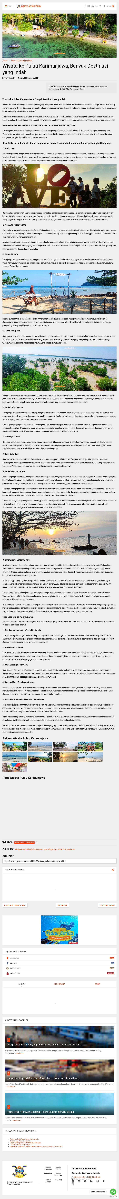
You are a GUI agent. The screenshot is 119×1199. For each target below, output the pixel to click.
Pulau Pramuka (58, 1174)
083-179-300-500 (94, 1177)
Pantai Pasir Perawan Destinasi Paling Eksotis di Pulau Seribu (40, 1111)
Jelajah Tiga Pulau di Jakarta (20, 1141)
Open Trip (58, 1180)
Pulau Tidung (58, 1168)
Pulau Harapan (48, 1168)
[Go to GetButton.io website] (113, 1196)
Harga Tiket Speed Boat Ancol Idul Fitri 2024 (25, 1143)
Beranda (62, 905)
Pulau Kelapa (48, 1181)
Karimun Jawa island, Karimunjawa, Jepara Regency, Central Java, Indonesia (45, 849)
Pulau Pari (48, 1173)
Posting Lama (107, 905)
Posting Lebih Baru (15, 905)
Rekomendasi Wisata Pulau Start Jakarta (24, 1139)
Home (4, 61)
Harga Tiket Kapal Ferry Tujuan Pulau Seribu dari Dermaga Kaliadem (43, 1044)
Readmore (19, 1053)
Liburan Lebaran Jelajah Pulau (20, 1144)
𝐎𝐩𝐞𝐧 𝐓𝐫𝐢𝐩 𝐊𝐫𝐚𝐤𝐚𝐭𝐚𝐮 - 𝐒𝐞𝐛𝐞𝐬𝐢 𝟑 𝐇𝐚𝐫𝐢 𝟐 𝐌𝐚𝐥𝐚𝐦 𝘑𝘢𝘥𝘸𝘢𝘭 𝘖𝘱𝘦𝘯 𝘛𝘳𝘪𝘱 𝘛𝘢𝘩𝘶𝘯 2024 (36, 1146)
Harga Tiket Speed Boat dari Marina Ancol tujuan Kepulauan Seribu (43, 1078)
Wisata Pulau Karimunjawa (21, 61)
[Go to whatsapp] (113, 1192)
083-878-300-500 (79, 1177)
